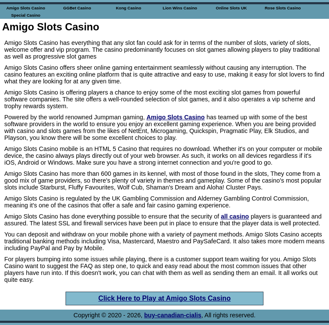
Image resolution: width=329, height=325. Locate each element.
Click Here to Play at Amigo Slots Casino (165, 298)
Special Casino (25, 15)
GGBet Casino (77, 8)
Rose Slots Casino (283, 8)
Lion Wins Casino (180, 8)
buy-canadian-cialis (173, 315)
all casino (235, 216)
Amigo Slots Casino (25, 8)
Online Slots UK (231, 8)
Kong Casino (128, 8)
